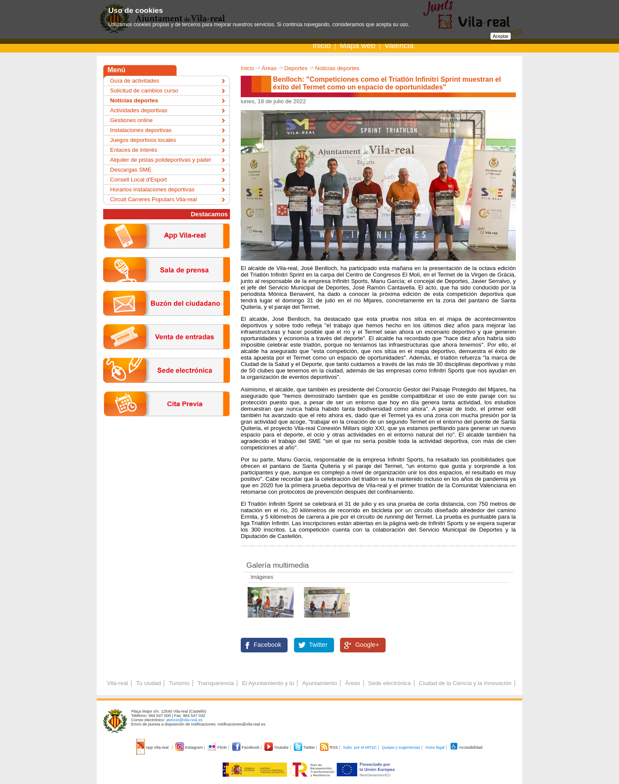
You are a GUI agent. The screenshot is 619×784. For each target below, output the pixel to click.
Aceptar (501, 36)
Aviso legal (434, 747)
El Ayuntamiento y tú (268, 683)
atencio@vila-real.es (184, 720)
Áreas (269, 68)
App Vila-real (153, 747)
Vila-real (117, 683)
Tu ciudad (148, 683)
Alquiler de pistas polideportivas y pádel (160, 160)
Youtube (277, 747)
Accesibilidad (466, 747)
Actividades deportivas (138, 110)
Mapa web (357, 45)
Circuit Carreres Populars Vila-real (153, 199)
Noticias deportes (337, 68)
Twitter (318, 644)
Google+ (367, 644)
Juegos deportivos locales (143, 140)
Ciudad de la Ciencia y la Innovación (465, 683)
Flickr (218, 747)
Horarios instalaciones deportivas (152, 189)
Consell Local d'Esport (138, 179)
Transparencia (215, 683)
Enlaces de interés (133, 150)
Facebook (267, 644)
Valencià (399, 45)
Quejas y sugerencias (401, 747)
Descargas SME (130, 169)
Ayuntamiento (319, 683)
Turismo (179, 683)
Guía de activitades (134, 80)
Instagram (189, 747)
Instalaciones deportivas (141, 130)
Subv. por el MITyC (360, 747)
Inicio (322, 45)
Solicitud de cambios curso (144, 90)
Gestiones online (131, 120)
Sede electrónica (389, 683)
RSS (329, 747)
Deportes (295, 68)
